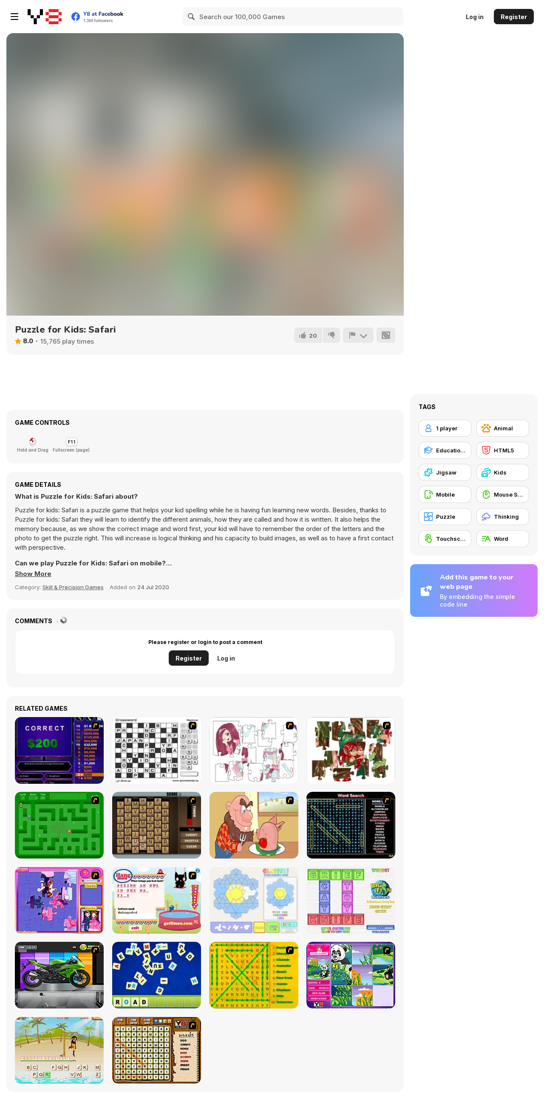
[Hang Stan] (254, 825)
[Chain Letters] (156, 825)
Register (514, 16)
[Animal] (502, 428)
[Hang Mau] (156, 900)
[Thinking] (502, 516)
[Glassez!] (254, 900)
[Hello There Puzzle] (254, 750)
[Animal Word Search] (156, 1050)
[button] (33, 574)
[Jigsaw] (445, 472)
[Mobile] (445, 494)
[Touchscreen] (445, 538)
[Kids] (502, 472)
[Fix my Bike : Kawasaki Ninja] (59, 975)
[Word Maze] (59, 825)
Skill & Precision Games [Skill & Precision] (73, 587)
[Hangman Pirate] (59, 1050)
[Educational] (445, 450)
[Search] (191, 16)
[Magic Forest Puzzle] (350, 975)
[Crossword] (156, 750)
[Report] (358, 335)
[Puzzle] (445, 516)
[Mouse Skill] (502, 494)
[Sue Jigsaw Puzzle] (59, 900)
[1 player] (445, 428)
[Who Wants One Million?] (59, 750)
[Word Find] (254, 975)
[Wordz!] (350, 900)
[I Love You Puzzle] (350, 750)
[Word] (502, 538)
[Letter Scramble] (156, 975)
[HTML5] (502, 450)
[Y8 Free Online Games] (44, 16)
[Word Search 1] (350, 825)
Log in (475, 16)
